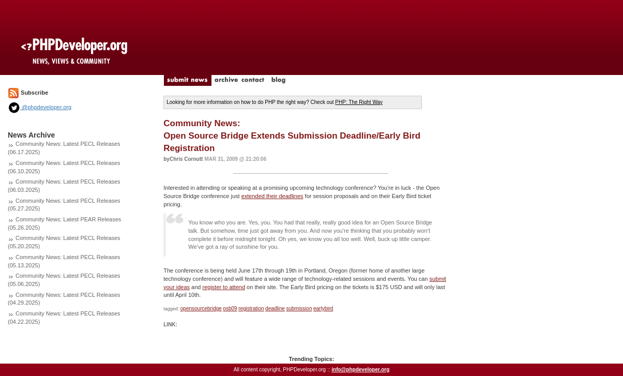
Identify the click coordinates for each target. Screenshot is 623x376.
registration (251, 308)
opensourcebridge (201, 308)
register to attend (223, 287)
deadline (275, 308)
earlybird (323, 308)
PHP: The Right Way (359, 102)
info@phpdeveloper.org (360, 369)
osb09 (230, 308)
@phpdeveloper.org (39, 107)
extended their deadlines (272, 196)
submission (299, 308)
